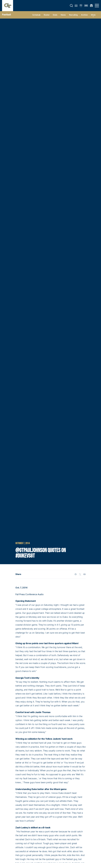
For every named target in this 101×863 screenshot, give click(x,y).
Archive (84, 15)
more (93, 15)
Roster (46, 15)
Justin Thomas (42, 712)
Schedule (36, 15)
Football (6, 14)
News (63, 15)
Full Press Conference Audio (29, 594)
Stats (55, 15)
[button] (71, 6)
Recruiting (73, 15)
